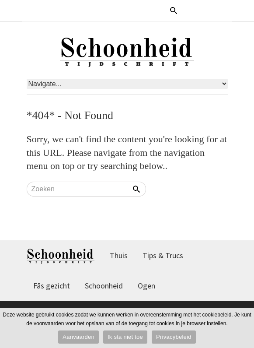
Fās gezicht (51, 286)
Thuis (119, 255)
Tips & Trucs (163, 255)
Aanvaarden (78, 337)
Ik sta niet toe (125, 337)
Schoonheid (104, 286)
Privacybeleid (173, 337)
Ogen (146, 286)
